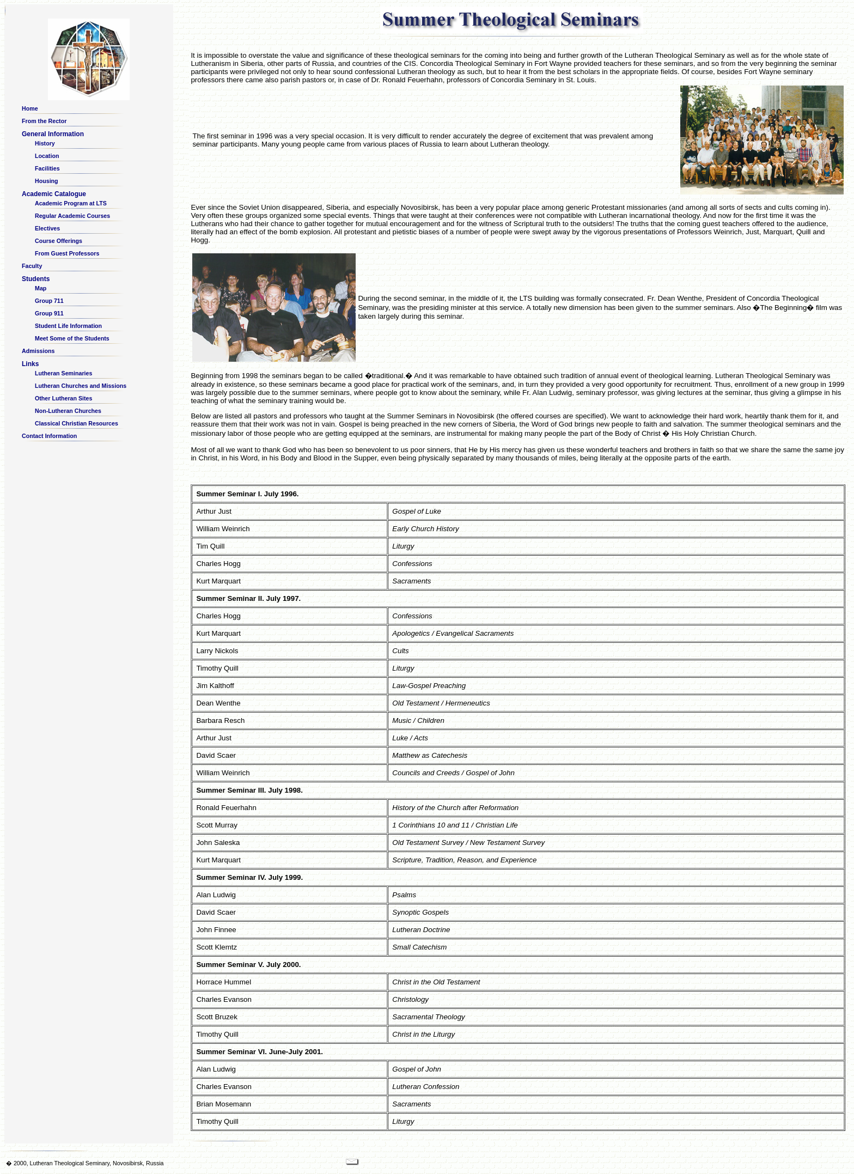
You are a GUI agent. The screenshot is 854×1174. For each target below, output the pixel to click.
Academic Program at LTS (71, 203)
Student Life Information (68, 326)
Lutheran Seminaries (63, 373)
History (45, 143)
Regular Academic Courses (72, 215)
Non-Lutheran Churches (68, 410)
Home (30, 108)
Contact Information (49, 436)
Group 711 (49, 300)
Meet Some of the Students (72, 338)
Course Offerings (58, 241)
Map (40, 288)
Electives (47, 228)
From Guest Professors (67, 253)
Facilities (47, 168)
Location (47, 156)
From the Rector (44, 121)
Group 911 (49, 313)
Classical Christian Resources (76, 423)
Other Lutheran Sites (63, 398)
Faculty (32, 266)
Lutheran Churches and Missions (80, 385)
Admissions (38, 351)
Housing (46, 181)
